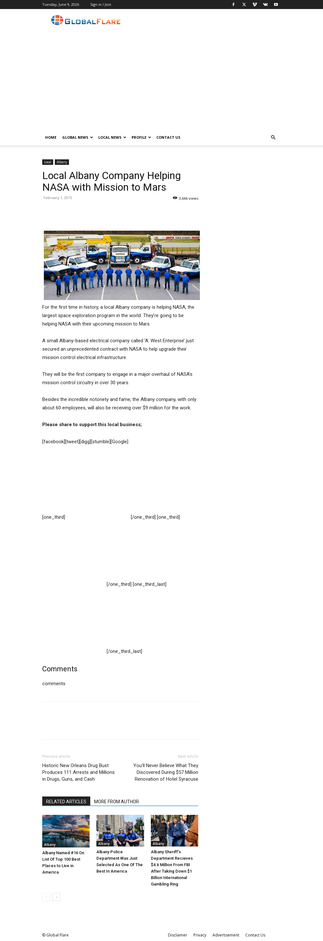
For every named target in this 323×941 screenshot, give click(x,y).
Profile (141, 137)
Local (47, 162)
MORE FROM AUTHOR (116, 801)
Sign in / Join (100, 4)
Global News (77, 137)
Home (50, 137)
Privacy (199, 935)
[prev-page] (46, 897)
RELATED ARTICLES (66, 801)
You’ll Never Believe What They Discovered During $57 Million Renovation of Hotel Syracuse (165, 772)
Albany (62, 162)
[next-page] (57, 897)
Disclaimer (177, 935)
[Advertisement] (161, 81)
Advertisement (225, 935)
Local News (112, 137)
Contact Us (168, 137)
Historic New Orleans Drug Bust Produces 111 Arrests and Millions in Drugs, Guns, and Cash (78, 772)
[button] (273, 138)
